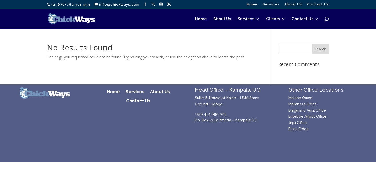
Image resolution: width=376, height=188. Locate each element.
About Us (293, 4)
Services (271, 4)
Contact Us (318, 4)
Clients (273, 19)
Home (252, 4)
